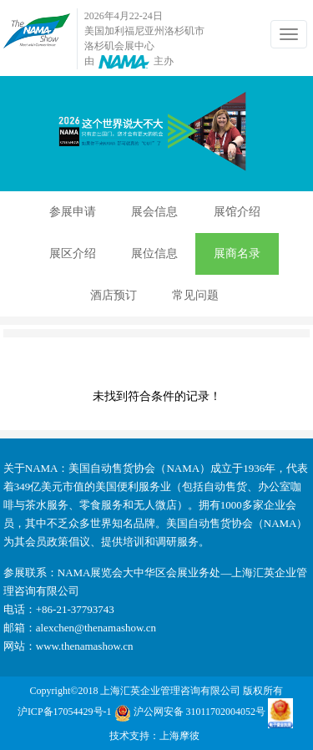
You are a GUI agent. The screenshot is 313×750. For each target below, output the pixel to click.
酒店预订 (113, 295)
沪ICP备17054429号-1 (65, 711)
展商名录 (237, 253)
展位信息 (154, 253)
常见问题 (195, 295)
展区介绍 (72, 253)
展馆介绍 (237, 211)
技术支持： (134, 736)
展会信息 (154, 211)
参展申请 (72, 211)
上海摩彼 (179, 736)
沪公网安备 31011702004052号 (190, 713)
